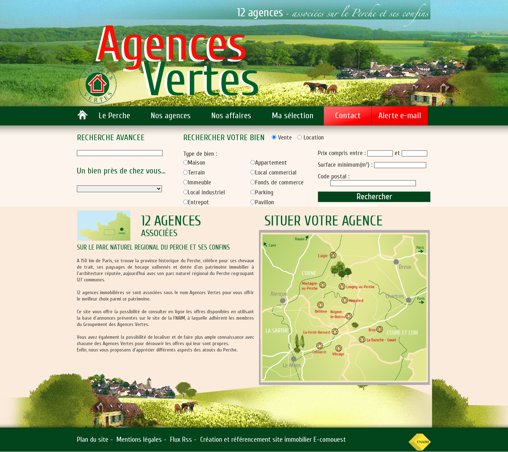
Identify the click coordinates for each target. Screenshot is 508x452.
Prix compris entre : (342, 153)
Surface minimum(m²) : (346, 164)
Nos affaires (231, 115)
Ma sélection (293, 115)
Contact (348, 115)
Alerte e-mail (399, 115)
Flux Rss (181, 439)
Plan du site (92, 439)
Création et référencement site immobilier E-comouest (273, 439)
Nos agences (171, 115)
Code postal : (333, 176)
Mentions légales (139, 439)
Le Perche (114, 115)
